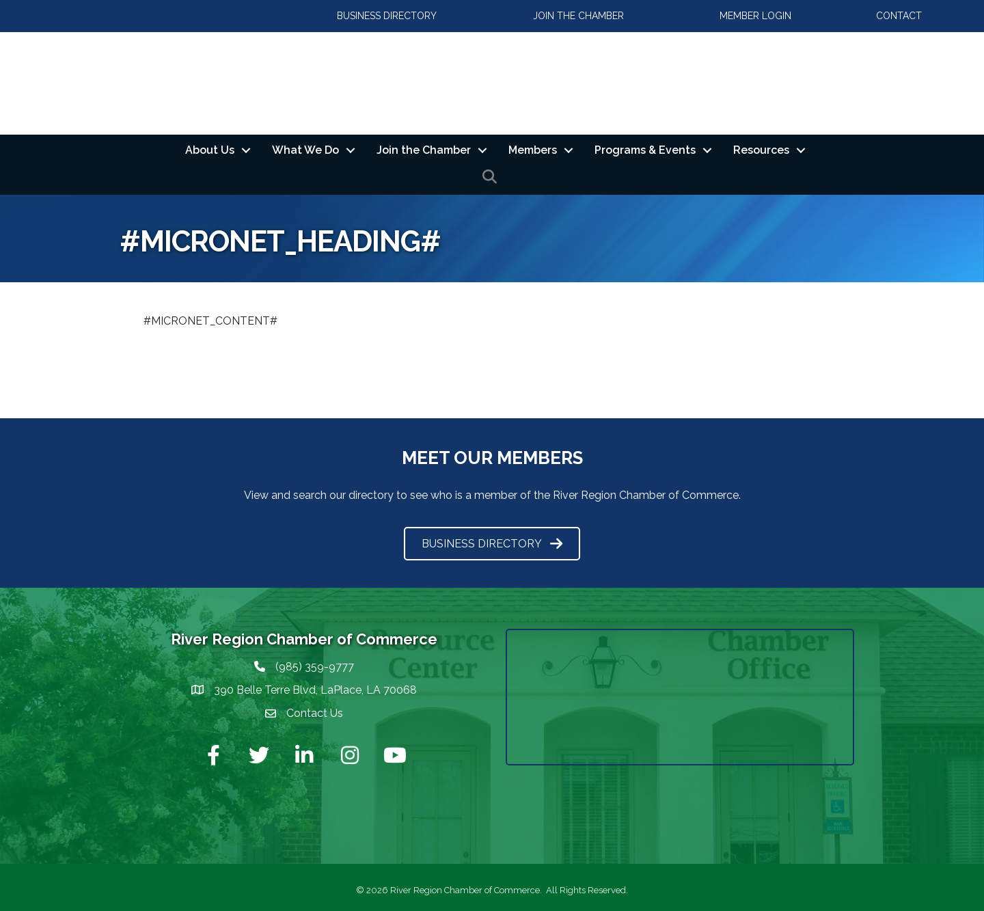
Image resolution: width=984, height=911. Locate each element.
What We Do (305, 150)
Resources (761, 150)
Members (532, 150)
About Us (209, 150)
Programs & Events (645, 150)
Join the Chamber (424, 150)
